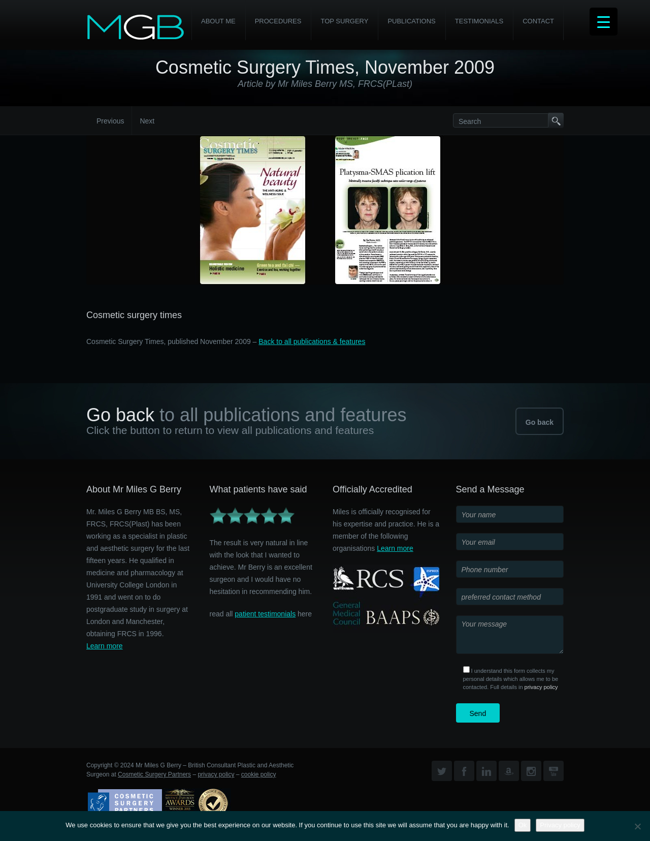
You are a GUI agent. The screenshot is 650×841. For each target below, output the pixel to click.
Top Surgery (344, 21)
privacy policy (541, 687)
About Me (218, 21)
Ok (522, 825)
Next (147, 121)
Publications (411, 21)
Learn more (104, 646)
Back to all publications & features (311, 341)
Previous (110, 121)
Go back (540, 422)
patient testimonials (265, 614)
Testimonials (479, 21)
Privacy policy (560, 825)
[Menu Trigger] (604, 22)
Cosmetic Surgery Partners (154, 774)
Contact (538, 21)
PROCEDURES (278, 21)
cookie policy (258, 774)
